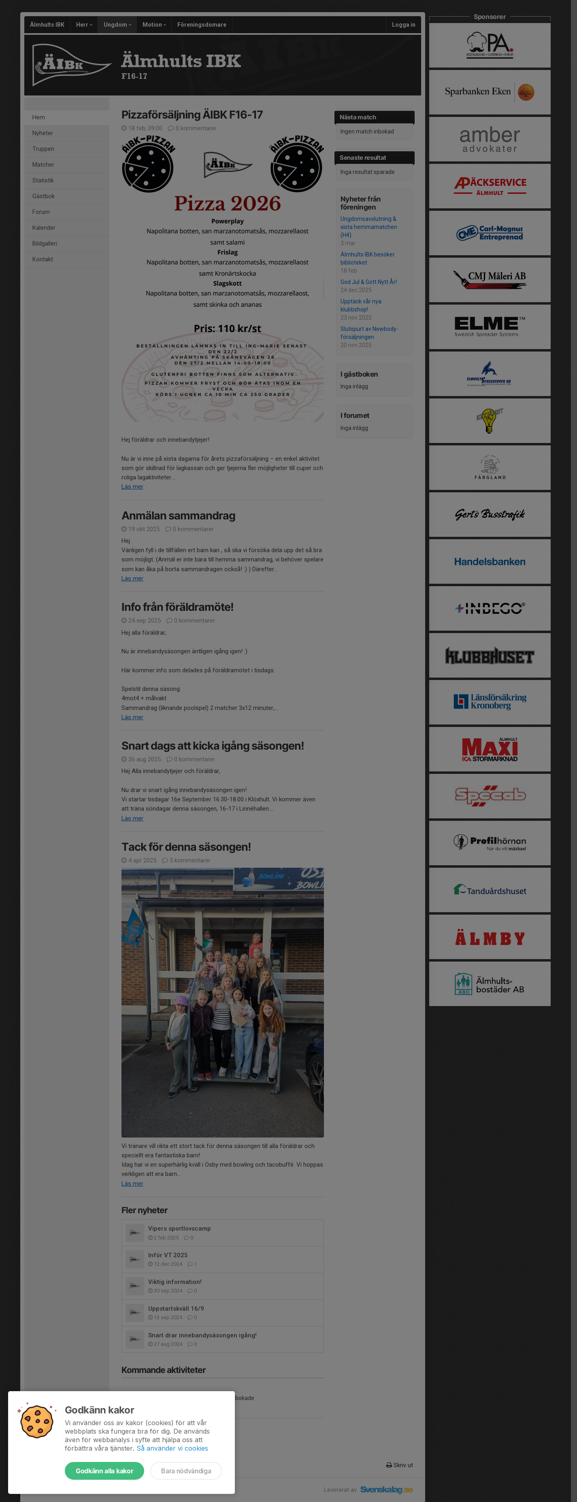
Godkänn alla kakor (104, 1471)
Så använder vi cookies (172, 1448)
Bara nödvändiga (186, 1471)
